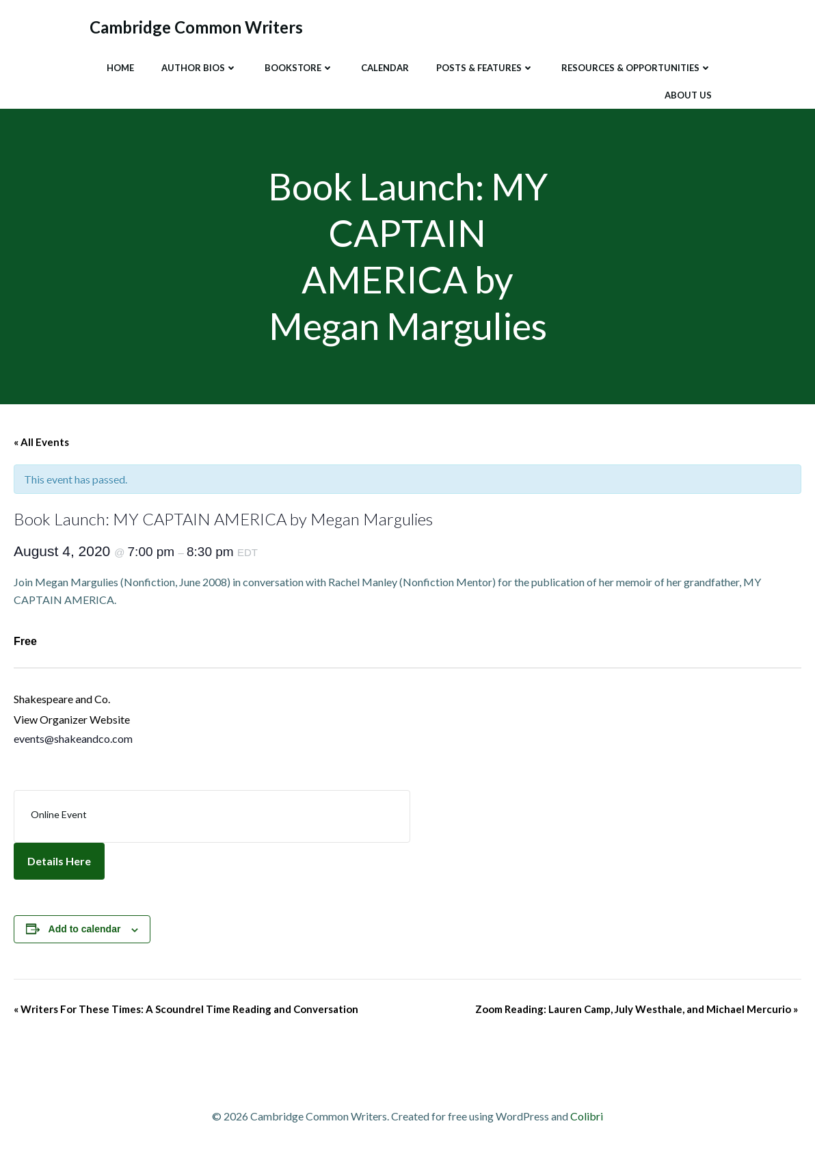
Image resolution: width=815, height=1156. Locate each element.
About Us (688, 95)
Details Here (59, 860)
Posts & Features (485, 67)
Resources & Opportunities (636, 67)
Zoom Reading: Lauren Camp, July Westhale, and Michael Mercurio (636, 1009)
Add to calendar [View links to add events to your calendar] (85, 928)
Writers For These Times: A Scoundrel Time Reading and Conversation (186, 1009)
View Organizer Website (72, 719)
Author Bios (199, 67)
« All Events (41, 442)
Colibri (586, 1115)
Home (120, 67)
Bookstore (299, 67)
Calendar (385, 67)
